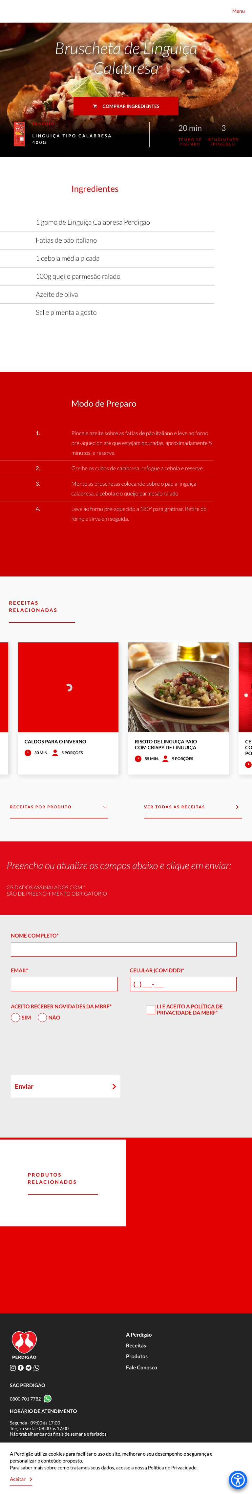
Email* (19, 970)
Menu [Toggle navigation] (238, 11)
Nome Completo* (35, 936)
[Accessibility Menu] (238, 1480)
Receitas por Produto (59, 807)
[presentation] (61, 1051)
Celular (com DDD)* (157, 970)
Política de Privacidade (190, 1009)
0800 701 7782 (25, 1399)
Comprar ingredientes (126, 106)
